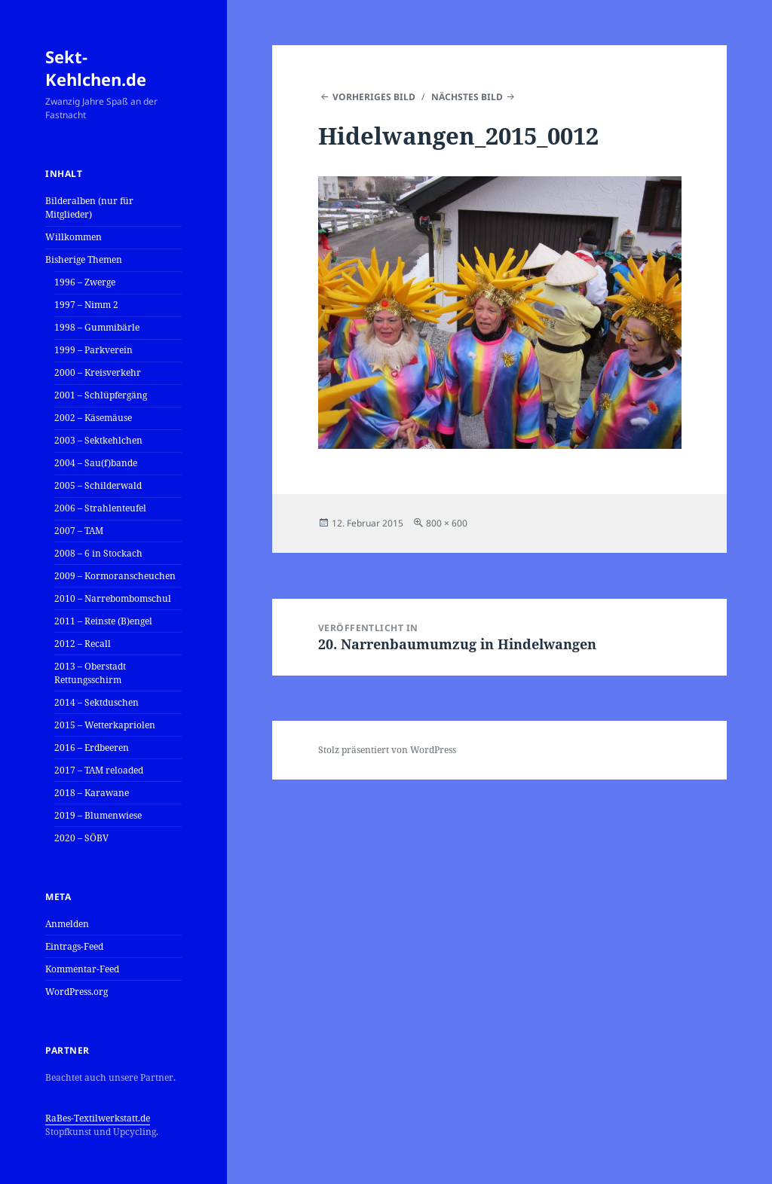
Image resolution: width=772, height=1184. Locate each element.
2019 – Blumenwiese (98, 815)
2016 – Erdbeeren (91, 747)
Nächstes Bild (467, 96)
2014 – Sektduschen (96, 702)
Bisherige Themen (83, 259)
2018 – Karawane (91, 792)
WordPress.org (76, 991)
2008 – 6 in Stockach (98, 553)
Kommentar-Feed (82, 969)
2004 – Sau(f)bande (95, 462)
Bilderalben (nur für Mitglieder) (89, 207)
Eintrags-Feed (74, 946)
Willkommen (73, 236)
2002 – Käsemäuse (93, 417)
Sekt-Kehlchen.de (95, 67)
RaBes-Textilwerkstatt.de (97, 1118)
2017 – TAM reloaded (98, 770)
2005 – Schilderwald (98, 485)
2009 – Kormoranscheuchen (115, 575)
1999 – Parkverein (93, 349)
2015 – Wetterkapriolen (104, 725)
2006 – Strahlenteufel (100, 508)
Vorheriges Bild (373, 96)
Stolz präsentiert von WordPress (387, 749)
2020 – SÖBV (81, 838)
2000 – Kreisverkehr (97, 372)
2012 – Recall (82, 643)
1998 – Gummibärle (96, 327)
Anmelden (67, 923)
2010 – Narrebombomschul (112, 598)
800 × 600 (446, 523)
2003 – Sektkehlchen (98, 440)
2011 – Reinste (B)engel (103, 621)
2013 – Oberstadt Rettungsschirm (90, 673)
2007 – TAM (78, 530)
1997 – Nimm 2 (86, 304)
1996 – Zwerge (84, 282)
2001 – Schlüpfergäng (100, 395)
